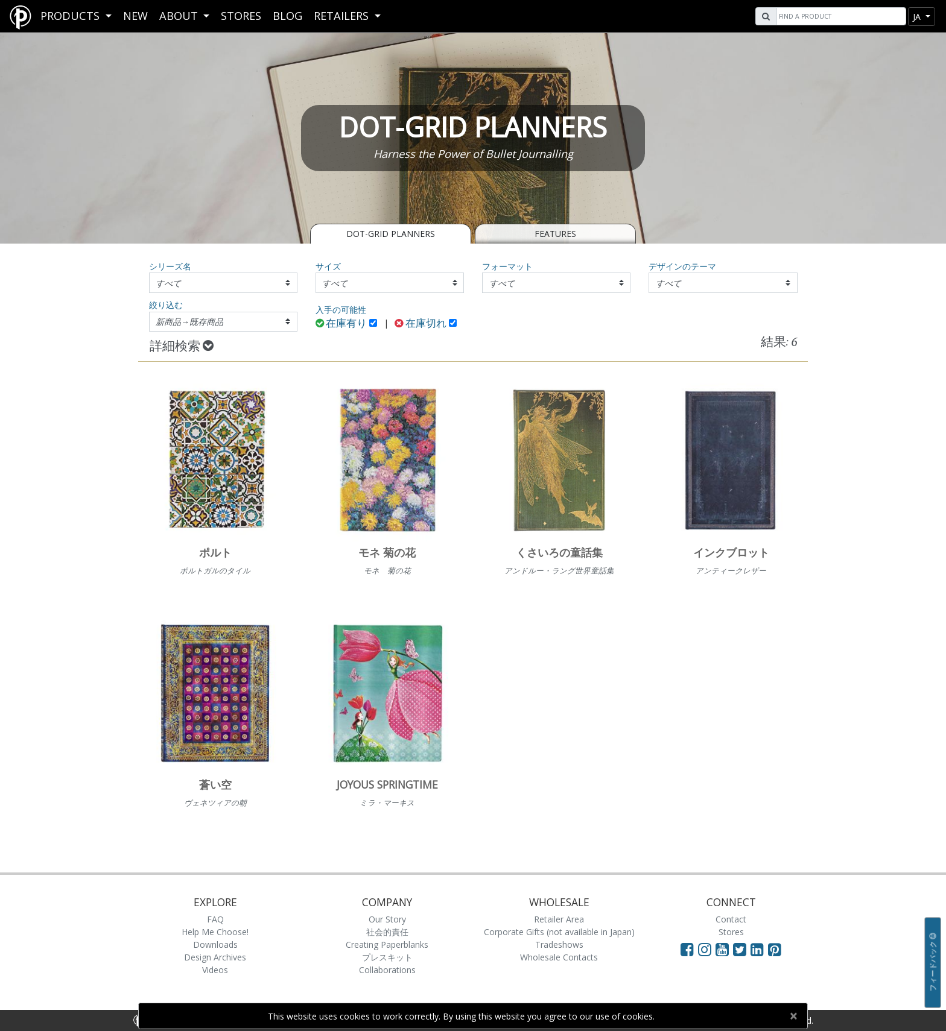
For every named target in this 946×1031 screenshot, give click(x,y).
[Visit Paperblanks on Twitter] (742, 949)
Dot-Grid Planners (390, 233)
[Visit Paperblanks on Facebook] (687, 949)
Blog (287, 15)
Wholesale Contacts (559, 957)
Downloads (215, 944)
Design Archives (215, 957)
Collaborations (387, 970)
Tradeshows (559, 944)
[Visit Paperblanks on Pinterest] (774, 949)
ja (918, 16)
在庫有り (341, 324)
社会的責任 (387, 932)
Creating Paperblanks (387, 944)
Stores (241, 15)
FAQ (215, 919)
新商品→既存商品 (189, 321)
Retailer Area (559, 919)
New (135, 15)
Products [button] (71, 15)
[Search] (839, 16)
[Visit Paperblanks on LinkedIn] (759, 949)
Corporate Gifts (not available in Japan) (559, 932)
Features (555, 233)
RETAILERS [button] (343, 15)
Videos (215, 970)
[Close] (793, 1016)
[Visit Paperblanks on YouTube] (724, 949)
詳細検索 (182, 346)
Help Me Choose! (215, 932)
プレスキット (387, 957)
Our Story (387, 919)
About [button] (180, 15)
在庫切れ (420, 324)
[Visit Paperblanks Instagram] (704, 949)
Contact (731, 919)
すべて (168, 283)
